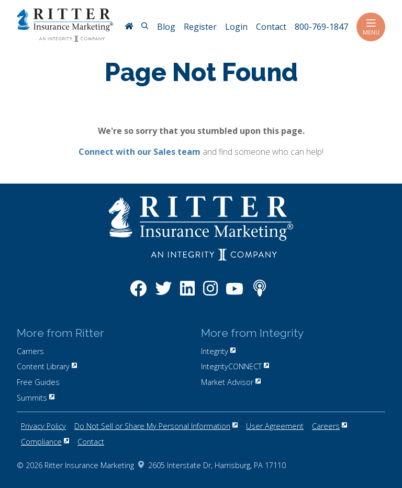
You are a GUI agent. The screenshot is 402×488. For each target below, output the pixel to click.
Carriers (30, 351)
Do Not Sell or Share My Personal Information (156, 426)
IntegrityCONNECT (235, 366)
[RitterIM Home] (129, 27)
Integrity (218, 351)
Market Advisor (231, 382)
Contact (90, 442)
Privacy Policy (43, 426)
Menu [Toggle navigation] (371, 27)
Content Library (47, 366)
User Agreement (275, 426)
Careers (329, 426)
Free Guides (38, 382)
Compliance (45, 442)
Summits (35, 398)
